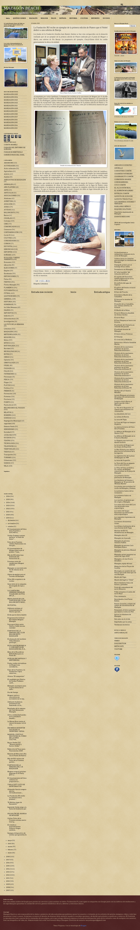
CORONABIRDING (121, 182)
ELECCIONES (9, 268)
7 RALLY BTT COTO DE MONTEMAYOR (16, 785)
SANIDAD (8, 418)
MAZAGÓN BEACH (21, 8)
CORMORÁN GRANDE (122, 179)
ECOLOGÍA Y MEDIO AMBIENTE (12, 258)
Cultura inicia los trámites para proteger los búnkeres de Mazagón (125, 260)
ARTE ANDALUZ (120, 633)
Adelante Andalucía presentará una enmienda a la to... (14, 703)
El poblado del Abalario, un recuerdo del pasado (124, 325)
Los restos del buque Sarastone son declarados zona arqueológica (123, 512)
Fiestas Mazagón (10, 285)
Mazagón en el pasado (122, 538)
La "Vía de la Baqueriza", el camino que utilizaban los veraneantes (123, 409)
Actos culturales (10, 168)
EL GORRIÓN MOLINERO (123, 190)
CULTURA (84, 18)
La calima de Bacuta (121, 417)
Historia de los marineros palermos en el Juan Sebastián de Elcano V (123, 373)
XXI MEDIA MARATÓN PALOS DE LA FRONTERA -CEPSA (16, 729)
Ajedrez (6, 177)
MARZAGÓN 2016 (11, 120)
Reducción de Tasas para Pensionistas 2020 (16, 750)
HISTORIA (73, 18)
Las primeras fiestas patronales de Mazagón (122, 476)
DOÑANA (62, 18)
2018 (8, 856)
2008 (8, 887)
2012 (8, 875)
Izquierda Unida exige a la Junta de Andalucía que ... (16, 808)
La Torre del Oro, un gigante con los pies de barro (124, 464)
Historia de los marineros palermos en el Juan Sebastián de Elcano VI (123, 379)
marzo (10, 846)
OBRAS (6, 357)
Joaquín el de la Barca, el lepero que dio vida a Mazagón (123, 403)
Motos (6, 340)
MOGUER (44, 18)
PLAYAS (7, 385)
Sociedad (7, 432)
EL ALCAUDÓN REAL (122, 188)
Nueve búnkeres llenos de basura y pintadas (123, 583)
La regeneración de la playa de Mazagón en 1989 (124, 456)
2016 (8, 863)
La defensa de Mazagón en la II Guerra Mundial (124, 436)
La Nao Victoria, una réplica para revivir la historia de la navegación (124, 451)
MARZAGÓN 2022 (11, 103)
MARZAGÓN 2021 (11, 105)
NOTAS (7, 354)
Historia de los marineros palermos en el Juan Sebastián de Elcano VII (123, 386)
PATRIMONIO (9, 374)
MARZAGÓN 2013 (10, 128)
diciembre (12, 520)
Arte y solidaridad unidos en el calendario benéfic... (16, 716)
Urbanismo (8, 460)
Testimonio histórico (122, 625)
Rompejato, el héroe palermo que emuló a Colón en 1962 (124, 610)
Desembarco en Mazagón (123, 269)
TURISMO (8, 457)
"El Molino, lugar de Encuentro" (14, 803)
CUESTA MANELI (10, 144)
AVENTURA (8, 201)
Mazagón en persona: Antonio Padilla (122, 541)
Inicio (8, 18)
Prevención (8, 393)
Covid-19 (7, 235)
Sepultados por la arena (123, 622)
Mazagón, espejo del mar (123, 563)
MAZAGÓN (33, 18)
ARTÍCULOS (8, 193)
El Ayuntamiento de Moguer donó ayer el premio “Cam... (15, 550)
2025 (8, 499)
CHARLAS (8, 218)
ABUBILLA (118, 168)
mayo (10, 840)
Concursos (8, 229)
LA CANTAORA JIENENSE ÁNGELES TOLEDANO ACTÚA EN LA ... (16, 593)
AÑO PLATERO (9, 187)
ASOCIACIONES (10, 195)
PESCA (6, 379)
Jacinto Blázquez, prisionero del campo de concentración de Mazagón (124, 397)
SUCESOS (106, 18)
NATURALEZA (9, 346)
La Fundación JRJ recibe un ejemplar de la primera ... (16, 797)
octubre (11, 526)
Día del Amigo (12, 692)
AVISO (6, 207)
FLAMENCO (8, 287)
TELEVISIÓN (9, 446)
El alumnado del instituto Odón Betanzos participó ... (16, 640)
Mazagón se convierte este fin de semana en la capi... (17, 569)
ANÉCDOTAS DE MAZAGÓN (15, 180)
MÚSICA (7, 343)
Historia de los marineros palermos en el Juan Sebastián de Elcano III (123, 361)
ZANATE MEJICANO (122, 216)
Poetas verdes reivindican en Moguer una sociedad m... (16, 665)
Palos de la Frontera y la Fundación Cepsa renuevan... (16, 671)
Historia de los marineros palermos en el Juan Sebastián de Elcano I (123, 348)
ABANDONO (9, 163)
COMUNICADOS (10, 226)
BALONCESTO (9, 212)
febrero (10, 849)
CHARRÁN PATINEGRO (123, 174)
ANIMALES (8, 184)
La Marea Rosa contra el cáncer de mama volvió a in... (16, 723)
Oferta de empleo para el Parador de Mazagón (16, 575)
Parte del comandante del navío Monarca (123, 588)
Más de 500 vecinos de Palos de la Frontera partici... (15, 760)
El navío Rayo (119, 317)
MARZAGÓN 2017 (11, 117)
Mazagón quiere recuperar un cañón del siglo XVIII (125, 555)
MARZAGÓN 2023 (11, 100)
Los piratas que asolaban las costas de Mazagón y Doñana (124, 487)
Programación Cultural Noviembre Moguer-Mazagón (15, 619)
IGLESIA (7, 310)
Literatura (44, 284)
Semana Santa (9, 426)
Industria (7, 316)
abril (10, 843)
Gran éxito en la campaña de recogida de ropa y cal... (16, 585)
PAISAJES (8, 368)
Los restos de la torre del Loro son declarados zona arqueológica (125, 506)
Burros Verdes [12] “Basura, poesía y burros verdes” (14, 744)
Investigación (9, 321)
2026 (8, 496)
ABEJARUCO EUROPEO (123, 165)
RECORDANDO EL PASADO (14, 408)
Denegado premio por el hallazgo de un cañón (123, 265)
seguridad (7, 423)
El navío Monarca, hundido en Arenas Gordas (124, 314)
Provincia (7, 399)
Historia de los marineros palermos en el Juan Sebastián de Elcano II (123, 355)
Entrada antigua (102, 292)
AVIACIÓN (8, 204)
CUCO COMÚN (120, 185)
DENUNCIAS (9, 249)
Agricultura (8, 171)
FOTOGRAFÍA (9, 290)
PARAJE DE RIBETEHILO (13, 152)
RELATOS (7, 412)
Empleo (7, 270)
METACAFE (119, 646)
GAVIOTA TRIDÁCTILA (123, 199)
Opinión (7, 360)
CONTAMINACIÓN (11, 232)
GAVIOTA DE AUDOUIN (123, 196)
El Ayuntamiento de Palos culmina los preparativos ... (17, 779)
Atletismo (7, 198)
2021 (8, 512)
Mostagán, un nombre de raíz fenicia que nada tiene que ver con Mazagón (125, 572)
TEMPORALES (9, 449)
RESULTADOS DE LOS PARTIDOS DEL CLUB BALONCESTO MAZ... (16, 600)
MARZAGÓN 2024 (11, 97)
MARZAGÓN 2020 (11, 108)
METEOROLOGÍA (10, 334)
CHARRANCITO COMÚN (123, 176)
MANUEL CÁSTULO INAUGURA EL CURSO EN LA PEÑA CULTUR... (16, 737)
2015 (8, 866)
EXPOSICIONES (10, 276)
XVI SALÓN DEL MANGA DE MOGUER (17, 814)
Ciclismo (7, 221)
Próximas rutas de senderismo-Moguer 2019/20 (15, 563)
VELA (6, 466)
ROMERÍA (8, 415)
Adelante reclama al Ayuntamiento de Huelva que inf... (14, 610)
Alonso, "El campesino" (16, 676)
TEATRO (7, 440)
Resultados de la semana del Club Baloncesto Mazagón (16, 710)
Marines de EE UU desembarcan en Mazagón (123, 531)
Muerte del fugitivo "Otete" (124, 580)
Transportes (8, 454)
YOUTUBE (118, 649)
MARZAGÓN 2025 (11, 94)
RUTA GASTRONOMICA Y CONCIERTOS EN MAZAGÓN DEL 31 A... (16, 647)
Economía (7, 262)
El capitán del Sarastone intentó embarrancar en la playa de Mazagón (124, 278)
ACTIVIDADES (9, 166)
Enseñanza (8, 273)
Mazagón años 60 (120, 535)
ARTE (6, 190)
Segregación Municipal (12, 421)
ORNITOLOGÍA (10, 363)
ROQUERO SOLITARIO (122, 209)
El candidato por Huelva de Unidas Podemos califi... (16, 681)
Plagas (6, 382)
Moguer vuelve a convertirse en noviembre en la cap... (16, 697)
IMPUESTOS (9, 313)
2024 (8, 502)
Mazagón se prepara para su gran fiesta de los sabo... (16, 687)
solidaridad (8, 435)
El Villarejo (118, 337)
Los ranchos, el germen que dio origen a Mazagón (124, 501)
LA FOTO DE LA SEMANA (14, 324)
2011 (8, 878)
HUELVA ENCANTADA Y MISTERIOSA (17, 659)
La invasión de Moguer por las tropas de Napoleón (124, 446)
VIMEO (117, 641)
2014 (8, 869)
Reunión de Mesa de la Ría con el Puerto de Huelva (16, 754)
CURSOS (7, 243)
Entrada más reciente (42, 292)
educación (7, 265)
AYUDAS (7, 210)
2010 (8, 881)
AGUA (6, 174)
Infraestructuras (10, 319)
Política (7, 388)
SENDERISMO (9, 429)
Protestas (7, 396)
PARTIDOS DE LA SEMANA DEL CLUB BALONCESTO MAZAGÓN (16, 633)
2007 (8, 890)
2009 (8, 884)
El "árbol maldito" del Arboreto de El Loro (122, 273)
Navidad (7, 348)
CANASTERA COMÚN (122, 171)
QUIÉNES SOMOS (19, 18)
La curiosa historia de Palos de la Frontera (124, 428)
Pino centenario (120, 596)
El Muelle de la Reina (122, 310)
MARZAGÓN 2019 (11, 111)
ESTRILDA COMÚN (121, 193)
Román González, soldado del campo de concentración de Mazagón (124, 605)
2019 (8, 518)
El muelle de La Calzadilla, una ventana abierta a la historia (124, 305)
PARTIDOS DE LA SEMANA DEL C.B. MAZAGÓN (15, 766)
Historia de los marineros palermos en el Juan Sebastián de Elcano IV (123, 367)
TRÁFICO (7, 452)
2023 (8, 505)
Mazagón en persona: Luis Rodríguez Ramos (123, 546)
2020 (8, 515)
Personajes (8, 377)
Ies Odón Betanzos (10, 307)
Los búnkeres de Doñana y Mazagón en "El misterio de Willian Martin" (124, 482)
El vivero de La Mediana (123, 339)
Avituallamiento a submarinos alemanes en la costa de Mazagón (124, 254)
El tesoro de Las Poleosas (123, 334)
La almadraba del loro (122, 414)
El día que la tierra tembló (16, 615)
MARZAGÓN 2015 (11, 122)
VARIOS (7, 463)
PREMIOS (7, 391)
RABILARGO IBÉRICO (122, 206)
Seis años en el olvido (122, 619)
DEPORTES (95, 18)
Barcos (6, 215)
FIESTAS (7, 282)
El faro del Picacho (121, 292)
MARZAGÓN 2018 (11, 114)
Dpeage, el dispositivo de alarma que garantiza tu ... (17, 834)
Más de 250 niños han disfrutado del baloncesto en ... (15, 556)
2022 (8, 508)
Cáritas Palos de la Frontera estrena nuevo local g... (16, 820)
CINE (6, 224)
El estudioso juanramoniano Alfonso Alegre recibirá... (14, 827)
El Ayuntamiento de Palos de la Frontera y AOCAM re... (17, 530)
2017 (8, 860)
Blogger (83, 925)
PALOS (53, 18)
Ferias (6, 279)
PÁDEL (6, 365)
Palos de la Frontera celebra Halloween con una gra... (16, 543)
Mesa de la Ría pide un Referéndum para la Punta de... (15, 653)
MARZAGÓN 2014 (11, 125)
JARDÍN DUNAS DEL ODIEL (14, 155)
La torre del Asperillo (122, 460)
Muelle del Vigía (120, 577)
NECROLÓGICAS (10, 351)
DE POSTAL (8, 246)
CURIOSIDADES (10, 241)
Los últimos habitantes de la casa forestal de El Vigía (124, 527)
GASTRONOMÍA (10, 296)
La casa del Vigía (120, 419)
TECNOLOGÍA (9, 443)
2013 (8, 872)
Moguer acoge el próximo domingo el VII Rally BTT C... (16, 773)
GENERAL (8, 299)
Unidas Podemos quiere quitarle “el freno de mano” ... (16, 537)
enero (10, 853)
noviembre (12, 523)
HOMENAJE (8, 304)
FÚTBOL (7, 293)
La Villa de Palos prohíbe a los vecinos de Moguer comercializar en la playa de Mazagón (124, 470)
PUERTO (7, 402)
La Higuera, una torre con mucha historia (123, 441)
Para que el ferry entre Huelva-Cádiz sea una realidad (16, 626)
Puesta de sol (8, 405)
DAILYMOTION (120, 643)
